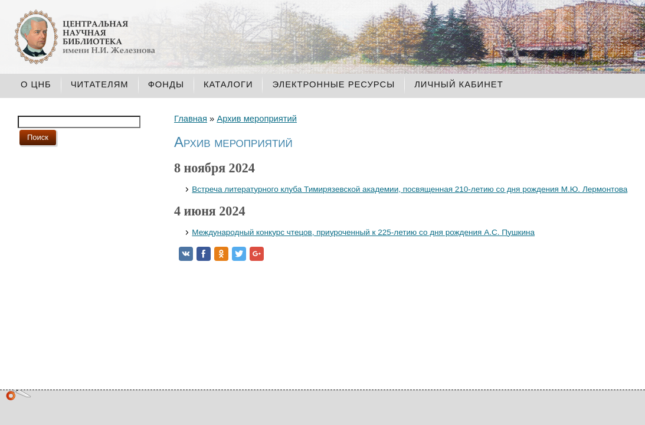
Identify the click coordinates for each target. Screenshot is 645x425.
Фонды (166, 84)
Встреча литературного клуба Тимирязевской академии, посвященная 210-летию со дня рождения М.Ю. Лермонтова (409, 189)
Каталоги (228, 84)
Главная (190, 118)
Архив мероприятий (257, 118)
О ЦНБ (36, 84)
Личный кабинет (458, 84)
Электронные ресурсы (333, 84)
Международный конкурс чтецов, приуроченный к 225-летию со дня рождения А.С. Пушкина (363, 232)
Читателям (100, 84)
